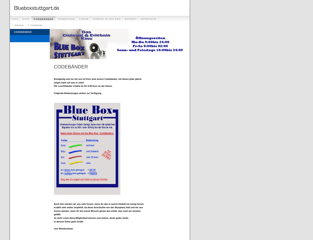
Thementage (66, 19)
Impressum (148, 19)
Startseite (19, 25)
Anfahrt (131, 19)
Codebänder (43, 19)
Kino (15, 19)
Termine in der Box (106, 19)
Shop (26, 19)
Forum (83, 19)
